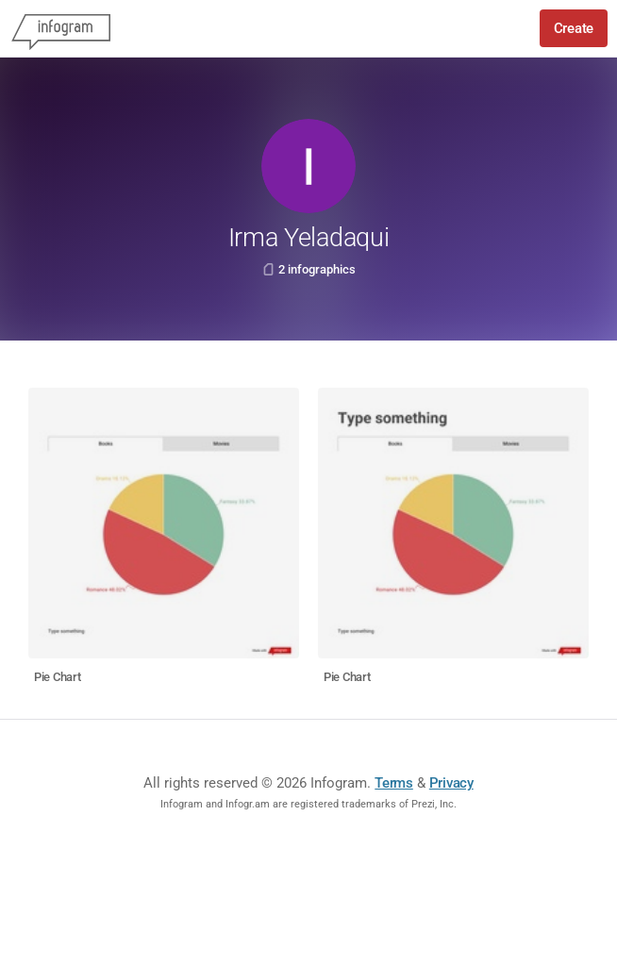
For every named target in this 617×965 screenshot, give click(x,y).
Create (573, 28)
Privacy (451, 782)
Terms (394, 782)
